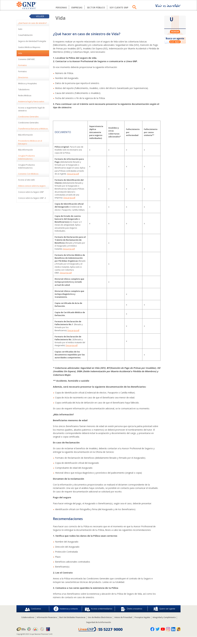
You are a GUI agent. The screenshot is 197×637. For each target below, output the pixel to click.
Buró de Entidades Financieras (72, 617)
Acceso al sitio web (26, 180)
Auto (20, 29)
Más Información (25, 135)
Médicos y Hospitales (27, 83)
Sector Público (96, 7)
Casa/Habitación (25, 35)
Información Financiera (47, 617)
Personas (61, 7)
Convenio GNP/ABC (26, 59)
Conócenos (33, 608)
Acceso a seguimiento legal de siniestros (31, 109)
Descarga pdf (73, 174)
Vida (20, 53)
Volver (40, 16)
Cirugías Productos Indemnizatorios (26, 166)
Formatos (22, 71)
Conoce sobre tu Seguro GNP (31, 192)
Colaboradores (27, 617)
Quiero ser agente (164, 608)
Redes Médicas (24, 95)
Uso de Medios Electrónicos (100, 617)
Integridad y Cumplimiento (164, 617)
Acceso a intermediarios (98, 608)
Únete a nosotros (131, 608)
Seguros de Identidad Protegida (32, 41)
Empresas (76, 7)
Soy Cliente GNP (119, 7)
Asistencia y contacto (65, 608)
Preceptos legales (142, 617)
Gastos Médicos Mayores (29, 47)
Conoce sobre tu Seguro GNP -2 (32, 198)
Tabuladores (23, 89)
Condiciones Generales (28, 122)
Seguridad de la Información (98, 622)
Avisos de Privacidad (123, 617)
